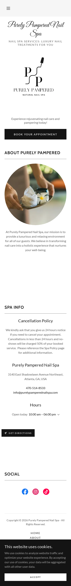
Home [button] (35, 533)
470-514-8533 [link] (35, 388)
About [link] (35, 537)
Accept (35, 577)
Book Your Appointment (35, 134)
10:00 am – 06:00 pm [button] (42, 414)
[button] (8, 8)
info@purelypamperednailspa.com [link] (35, 392)
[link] (35, 29)
